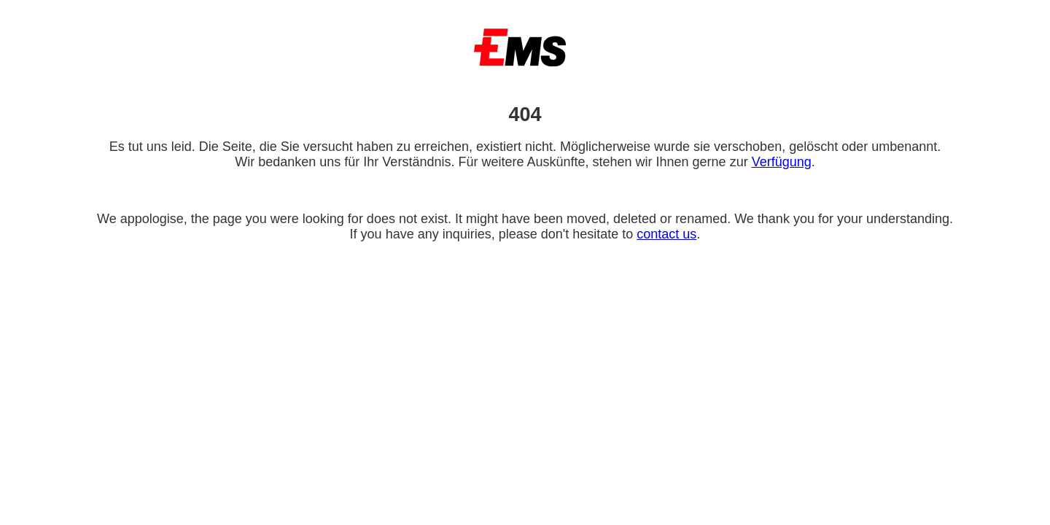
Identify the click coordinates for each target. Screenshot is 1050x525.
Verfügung (782, 162)
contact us (666, 234)
